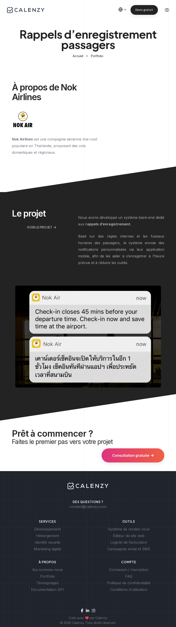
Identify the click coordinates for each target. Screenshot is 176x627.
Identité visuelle (47, 542)
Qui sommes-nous (47, 569)
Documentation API (47, 589)
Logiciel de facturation (128, 542)
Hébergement (47, 535)
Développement (47, 529)
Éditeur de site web (128, 535)
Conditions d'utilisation (128, 589)
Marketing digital (47, 549)
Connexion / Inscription (128, 569)
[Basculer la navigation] (167, 9)
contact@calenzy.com (88, 506)
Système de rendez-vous (129, 529)
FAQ (128, 576)
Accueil (78, 56)
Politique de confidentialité (128, 583)
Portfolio (97, 56)
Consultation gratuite (133, 455)
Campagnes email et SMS (128, 549)
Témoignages (47, 583)
